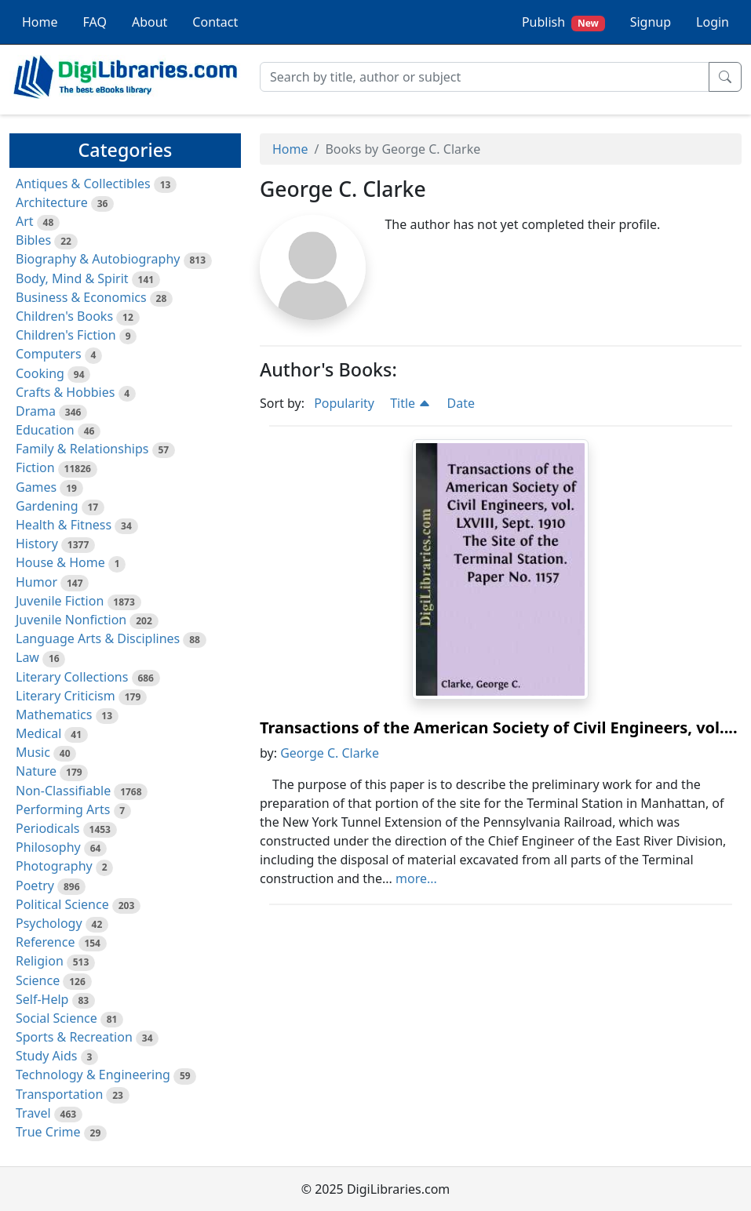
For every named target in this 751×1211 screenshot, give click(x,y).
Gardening (47, 506)
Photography (54, 866)
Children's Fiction (66, 335)
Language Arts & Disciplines (98, 638)
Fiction (35, 467)
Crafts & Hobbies (65, 392)
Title (410, 403)
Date (460, 403)
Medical (38, 733)
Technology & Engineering (93, 1074)
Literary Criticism (65, 695)
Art (25, 221)
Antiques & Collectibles (83, 183)
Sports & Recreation (74, 1037)
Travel (33, 1113)
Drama (36, 411)
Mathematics (54, 714)
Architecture (52, 202)
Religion (40, 960)
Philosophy (48, 847)
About (149, 22)
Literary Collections (72, 677)
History (37, 543)
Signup (650, 22)
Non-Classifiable (63, 790)
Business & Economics (81, 297)
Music (33, 752)
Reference (45, 942)
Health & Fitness (63, 524)
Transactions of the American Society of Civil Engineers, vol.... (499, 727)
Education (45, 429)
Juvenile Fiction (60, 600)
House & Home (60, 562)
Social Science (56, 1018)
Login (712, 22)
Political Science (62, 904)
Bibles (33, 240)
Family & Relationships (82, 448)
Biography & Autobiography (98, 258)
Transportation (59, 1094)
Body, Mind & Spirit (72, 278)
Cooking (40, 373)
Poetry (35, 885)
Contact (215, 22)
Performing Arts (63, 809)
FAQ (95, 22)
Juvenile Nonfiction (71, 619)
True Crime (48, 1131)
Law (27, 657)
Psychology (49, 923)
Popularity (344, 403)
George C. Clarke (329, 753)
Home (40, 22)
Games (36, 487)
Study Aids (46, 1055)
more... (416, 878)
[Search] (484, 77)
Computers (49, 353)
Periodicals (48, 828)
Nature (36, 771)
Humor (36, 582)
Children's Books (64, 316)
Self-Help (42, 999)
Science (38, 980)
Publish (563, 22)
